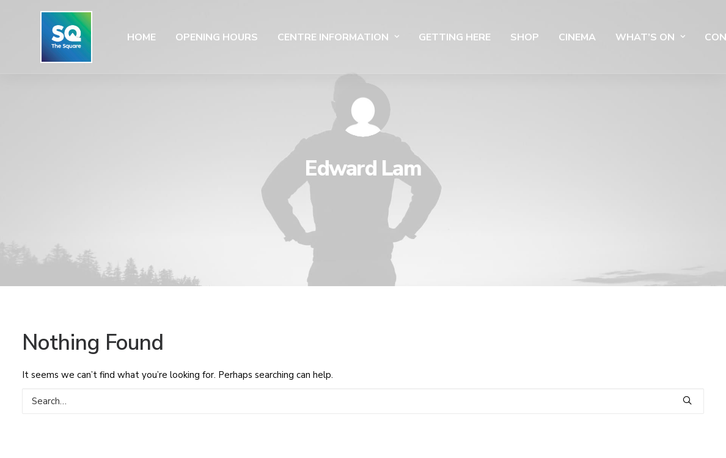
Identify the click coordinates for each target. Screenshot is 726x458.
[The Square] (48, 37)
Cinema (540, 37)
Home (104, 37)
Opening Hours (180, 37)
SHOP (488, 37)
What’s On (613, 37)
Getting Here (418, 37)
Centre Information (301, 37)
